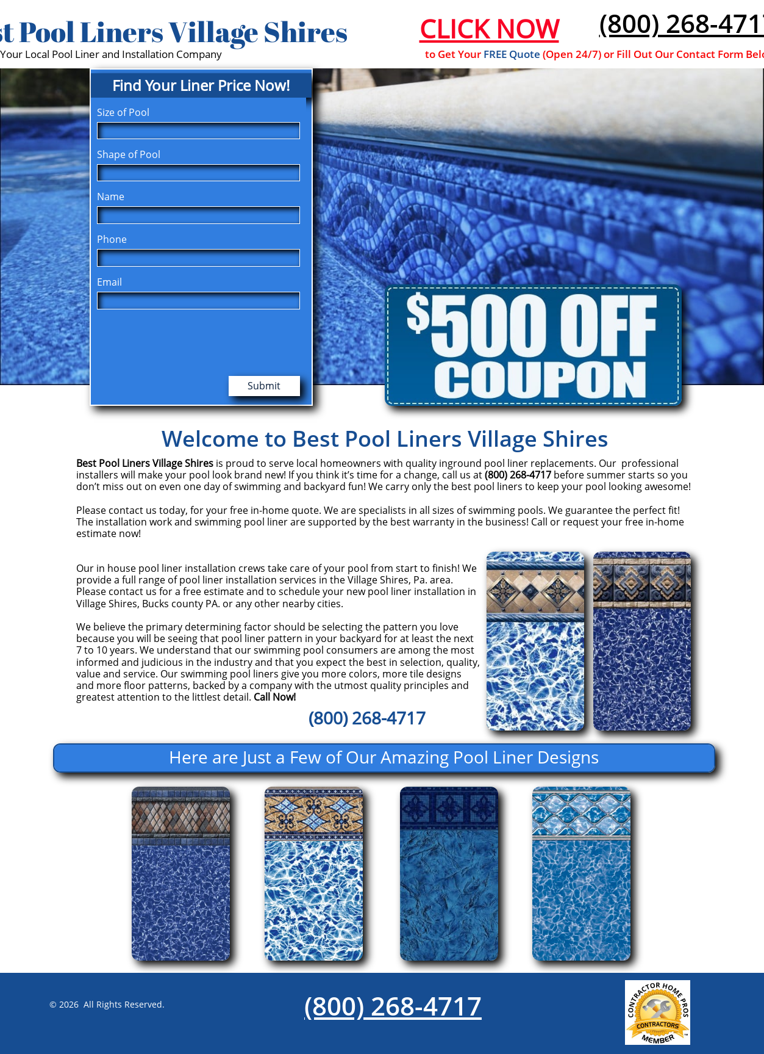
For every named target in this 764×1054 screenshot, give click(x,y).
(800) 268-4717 (393, 1005)
